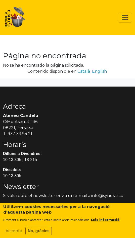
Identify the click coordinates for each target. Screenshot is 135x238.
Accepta (14, 232)
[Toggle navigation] (125, 18)
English (99, 71)
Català (83, 71)
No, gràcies (38, 233)
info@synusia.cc (107, 195)
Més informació (105, 222)
